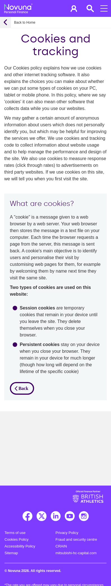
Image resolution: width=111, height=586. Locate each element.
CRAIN (61, 546)
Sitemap (11, 553)
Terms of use (15, 533)
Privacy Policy (67, 533)
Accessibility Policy (20, 546)
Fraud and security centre (76, 539)
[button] (74, 8)
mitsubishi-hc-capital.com (76, 553)
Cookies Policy (16, 539)
